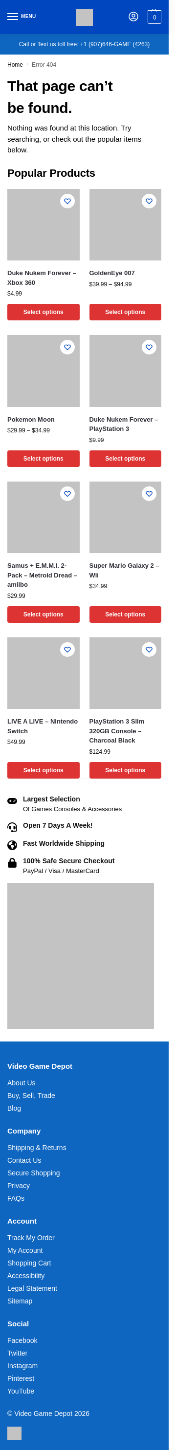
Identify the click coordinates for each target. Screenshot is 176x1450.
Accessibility (25, 1276)
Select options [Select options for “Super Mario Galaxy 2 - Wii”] (125, 614)
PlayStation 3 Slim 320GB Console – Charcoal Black (117, 731)
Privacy (18, 1186)
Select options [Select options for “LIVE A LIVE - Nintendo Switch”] (43, 770)
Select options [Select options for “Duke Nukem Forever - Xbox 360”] (43, 312)
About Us (21, 1083)
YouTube (20, 1391)
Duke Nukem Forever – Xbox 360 (41, 277)
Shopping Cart (29, 1263)
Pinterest (20, 1378)
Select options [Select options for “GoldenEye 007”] (125, 312)
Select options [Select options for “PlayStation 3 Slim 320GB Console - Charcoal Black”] (125, 770)
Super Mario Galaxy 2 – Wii (124, 570)
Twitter (17, 1353)
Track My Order (31, 1238)
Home (15, 64)
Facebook (22, 1340)
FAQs (15, 1198)
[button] (153, 17)
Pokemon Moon (31, 419)
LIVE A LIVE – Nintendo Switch (42, 726)
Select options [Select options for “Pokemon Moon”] (43, 458)
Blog (14, 1108)
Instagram (22, 1366)
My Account (25, 1250)
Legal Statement (32, 1288)
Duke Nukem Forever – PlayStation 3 (123, 424)
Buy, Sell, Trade (31, 1095)
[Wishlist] (67, 201)
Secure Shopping (33, 1173)
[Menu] (22, 17)
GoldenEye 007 (112, 273)
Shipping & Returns (36, 1148)
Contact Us (24, 1160)
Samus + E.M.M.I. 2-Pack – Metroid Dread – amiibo (42, 575)
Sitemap (19, 1301)
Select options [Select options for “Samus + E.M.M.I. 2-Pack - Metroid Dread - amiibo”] (43, 614)
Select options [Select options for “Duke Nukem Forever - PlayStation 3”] (125, 458)
